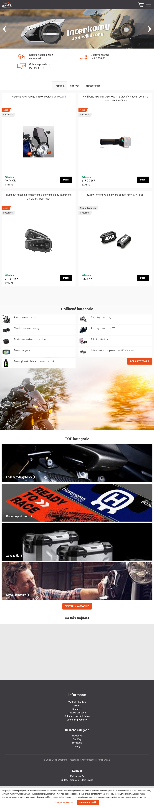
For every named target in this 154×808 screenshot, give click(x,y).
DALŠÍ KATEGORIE (139, 361)
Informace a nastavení (64, 802)
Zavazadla (77, 742)
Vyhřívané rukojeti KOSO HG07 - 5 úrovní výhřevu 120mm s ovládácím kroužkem (115, 98)
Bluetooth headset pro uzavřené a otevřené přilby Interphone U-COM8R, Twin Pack (38, 196)
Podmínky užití (103, 760)
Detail (66, 179)
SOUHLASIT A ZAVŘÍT (88, 802)
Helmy (77, 746)
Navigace (77, 735)
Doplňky (77, 739)
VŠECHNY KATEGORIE (77, 606)
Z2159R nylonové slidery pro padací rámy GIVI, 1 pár (115, 194)
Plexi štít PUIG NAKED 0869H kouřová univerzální (38, 96)
